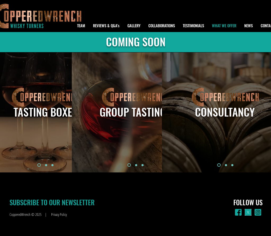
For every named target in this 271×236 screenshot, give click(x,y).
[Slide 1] (39, 165)
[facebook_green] (238, 212)
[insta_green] (258, 212)
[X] (248, 212)
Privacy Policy (59, 214)
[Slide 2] (46, 165)
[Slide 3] (52, 165)
